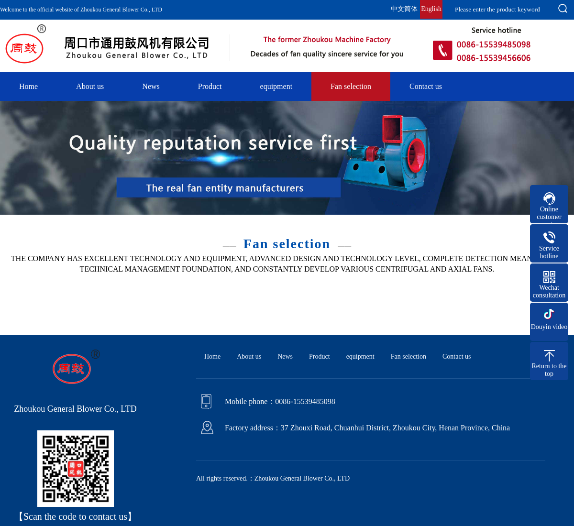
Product (210, 86)
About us (90, 86)
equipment (276, 86)
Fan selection (351, 86)
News (150, 86)
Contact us (425, 86)
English (431, 8)
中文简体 (404, 8)
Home (28, 86)
